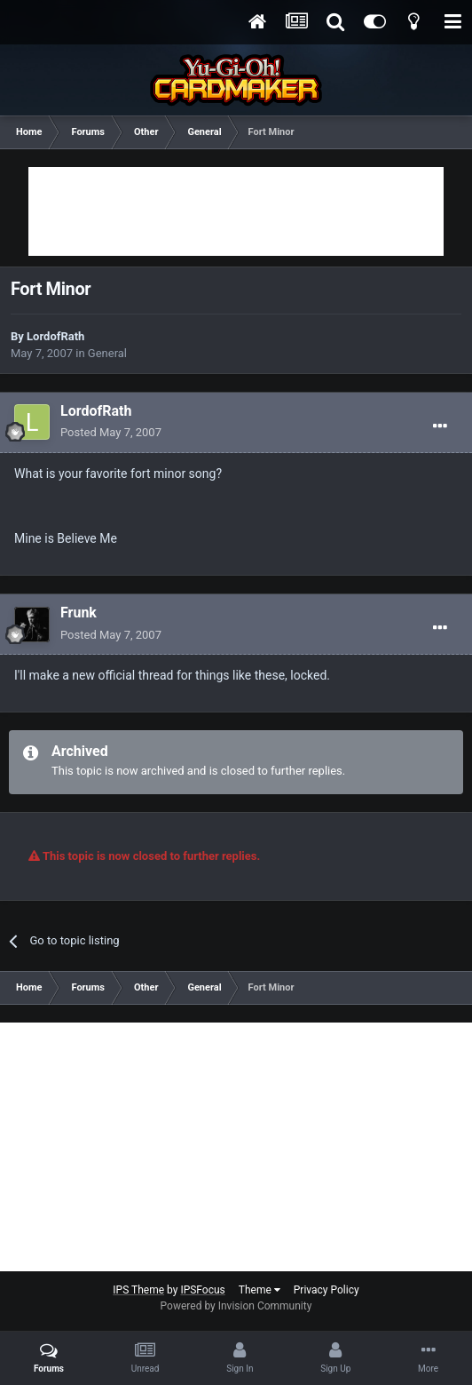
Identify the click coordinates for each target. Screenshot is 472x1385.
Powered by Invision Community (236, 1306)
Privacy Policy (326, 1290)
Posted (110, 432)
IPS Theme (138, 1290)
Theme (259, 1290)
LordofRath (55, 336)
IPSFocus (202, 1290)
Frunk (78, 612)
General (107, 353)
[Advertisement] (236, 211)
